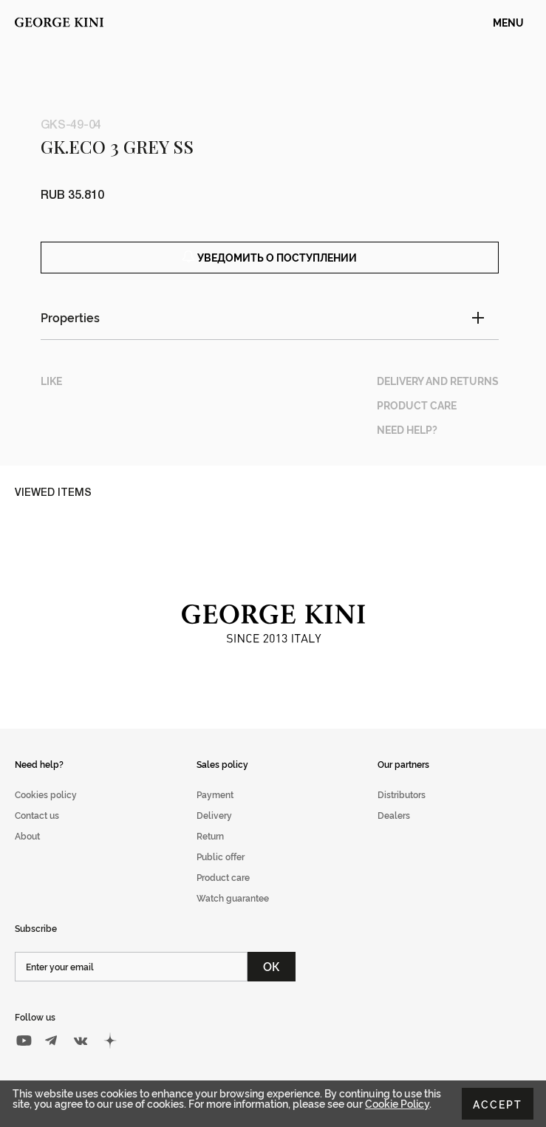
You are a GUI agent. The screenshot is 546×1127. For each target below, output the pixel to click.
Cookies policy (46, 794)
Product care (223, 877)
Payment (215, 794)
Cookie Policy (397, 1103)
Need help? (39, 763)
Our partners (403, 763)
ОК (271, 966)
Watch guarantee (233, 897)
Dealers (394, 814)
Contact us (37, 814)
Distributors (402, 794)
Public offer (221, 856)
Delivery (214, 814)
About (27, 835)
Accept (497, 1104)
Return (210, 835)
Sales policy (222, 763)
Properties (70, 317)
